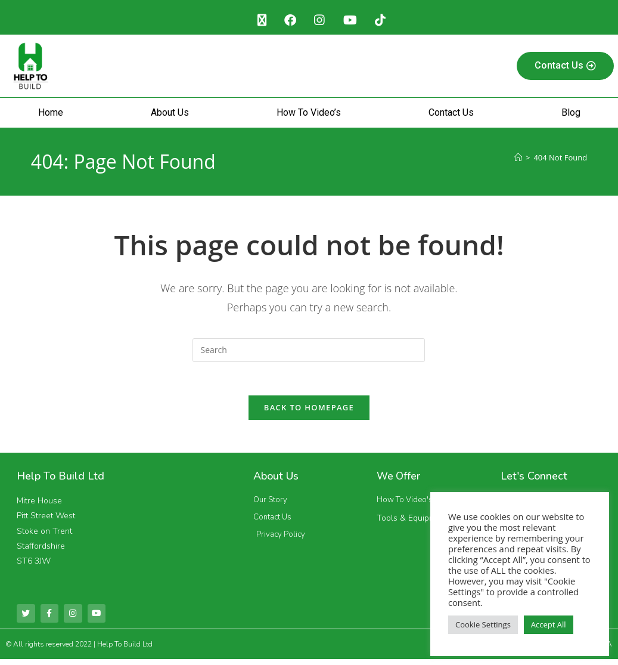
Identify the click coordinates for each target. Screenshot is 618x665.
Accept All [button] (548, 624)
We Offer (399, 481)
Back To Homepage (309, 412)
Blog (570, 114)
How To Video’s (309, 114)
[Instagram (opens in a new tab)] (320, 21)
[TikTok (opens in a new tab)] (384, 21)
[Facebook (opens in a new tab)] (288, 21)
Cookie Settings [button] (483, 624)
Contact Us (451, 114)
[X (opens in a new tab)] (257, 21)
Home (50, 114)
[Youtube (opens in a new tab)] (352, 21)
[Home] (518, 159)
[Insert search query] (308, 352)
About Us (170, 114)
